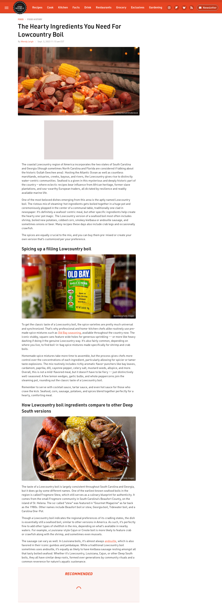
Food (21, 19)
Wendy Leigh (27, 41)
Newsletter (207, 7)
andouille (110, 541)
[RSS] (191, 7)
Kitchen (63, 7)
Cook (50, 7)
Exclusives (137, 7)
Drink (87, 7)
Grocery (121, 7)
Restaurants (103, 7)
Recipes (37, 7)
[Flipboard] (176, 7)
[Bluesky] (184, 7)
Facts (76, 7)
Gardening (155, 7)
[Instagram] (169, 7)
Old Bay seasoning (69, 332)
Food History (34, 19)
